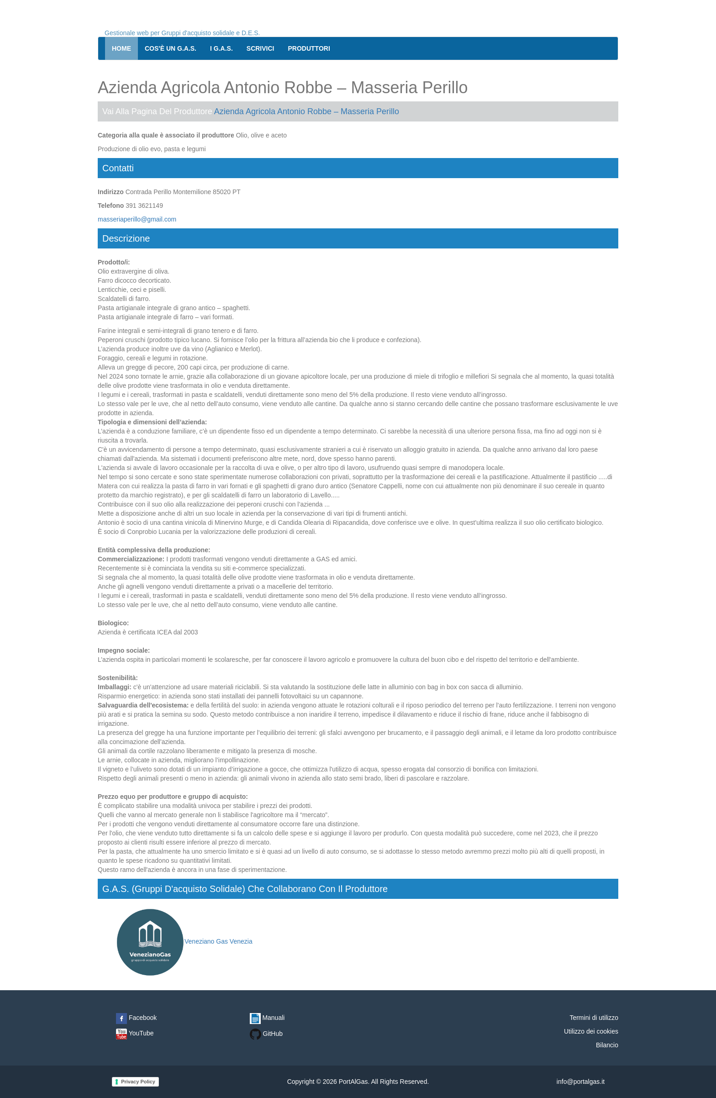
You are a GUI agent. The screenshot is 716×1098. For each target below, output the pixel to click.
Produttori (309, 48)
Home (121, 48)
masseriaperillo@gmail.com (137, 219)
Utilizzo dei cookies (591, 1031)
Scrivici (260, 48)
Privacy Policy (138, 1081)
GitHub (266, 1033)
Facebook (136, 1017)
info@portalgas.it (581, 1081)
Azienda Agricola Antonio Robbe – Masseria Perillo (306, 111)
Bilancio (607, 1045)
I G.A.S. (221, 48)
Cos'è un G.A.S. (170, 48)
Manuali (267, 1017)
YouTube (135, 1033)
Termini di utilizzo (593, 1017)
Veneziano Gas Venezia (184, 941)
